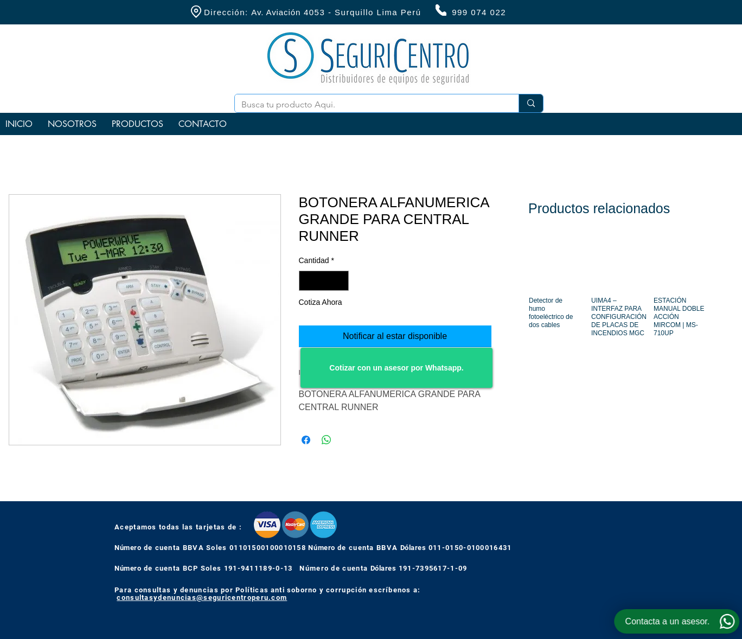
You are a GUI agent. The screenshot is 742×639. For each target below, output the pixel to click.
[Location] (195, 11)
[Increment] (340, 280)
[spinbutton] (324, 280)
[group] (617, 299)
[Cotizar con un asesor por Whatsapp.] (396, 368)
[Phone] (441, 10)
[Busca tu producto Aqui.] (368, 104)
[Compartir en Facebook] (305, 439)
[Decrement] (307, 280)
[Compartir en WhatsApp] (326, 439)
